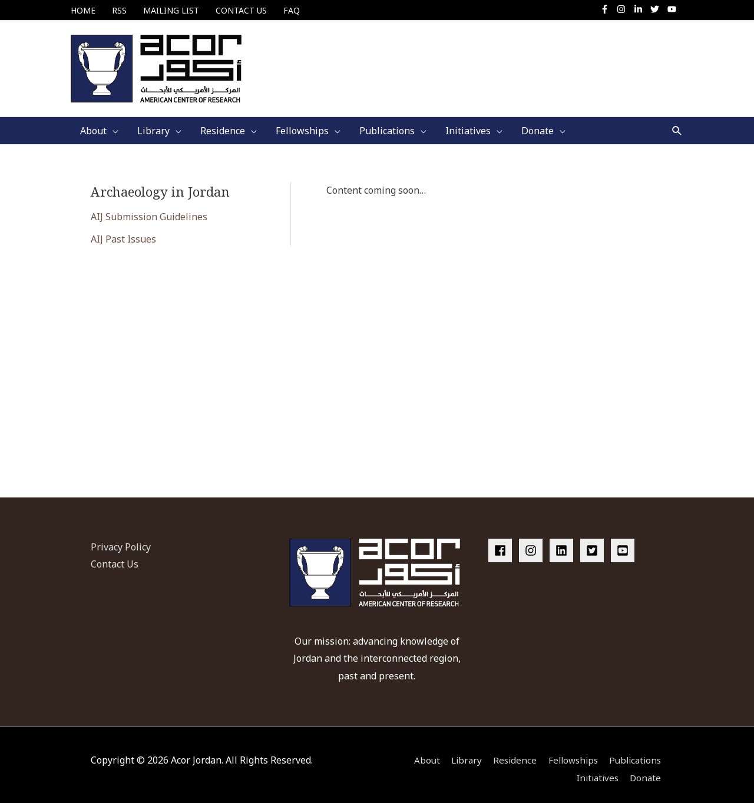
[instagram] (624, 9)
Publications (635, 751)
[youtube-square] (624, 541)
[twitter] (657, 9)
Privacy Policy (121, 537)
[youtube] (673, 9)
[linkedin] (564, 541)
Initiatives (596, 768)
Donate (647, 768)
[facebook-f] (607, 9)
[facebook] (502, 541)
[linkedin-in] (641, 9)
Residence (509, 751)
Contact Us (114, 555)
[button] (677, 121)
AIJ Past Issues (123, 230)
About (417, 751)
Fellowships (569, 751)
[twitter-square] (594, 541)
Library (458, 751)
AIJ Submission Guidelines (149, 207)
